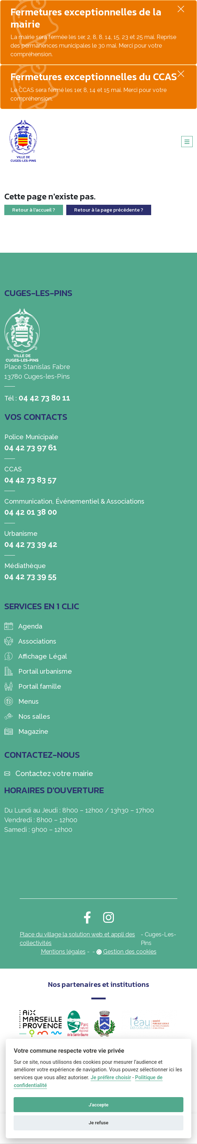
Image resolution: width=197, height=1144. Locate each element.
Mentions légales (63, 951)
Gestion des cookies (130, 951)
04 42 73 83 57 (30, 479)
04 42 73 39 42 (30, 544)
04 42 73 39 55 (30, 576)
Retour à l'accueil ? (33, 210)
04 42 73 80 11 (44, 397)
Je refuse (98, 1122)
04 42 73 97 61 (30, 447)
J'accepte (98, 1104)
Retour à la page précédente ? (108, 210)
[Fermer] (181, 9)
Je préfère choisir (111, 1078)
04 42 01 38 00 (30, 512)
